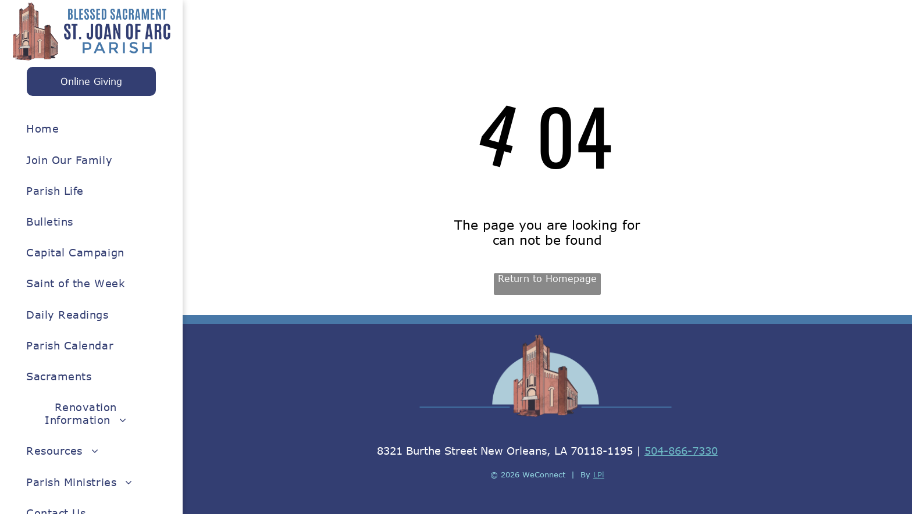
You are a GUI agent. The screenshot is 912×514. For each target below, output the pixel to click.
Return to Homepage (547, 278)
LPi (598, 474)
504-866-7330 (681, 450)
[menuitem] (85, 128)
